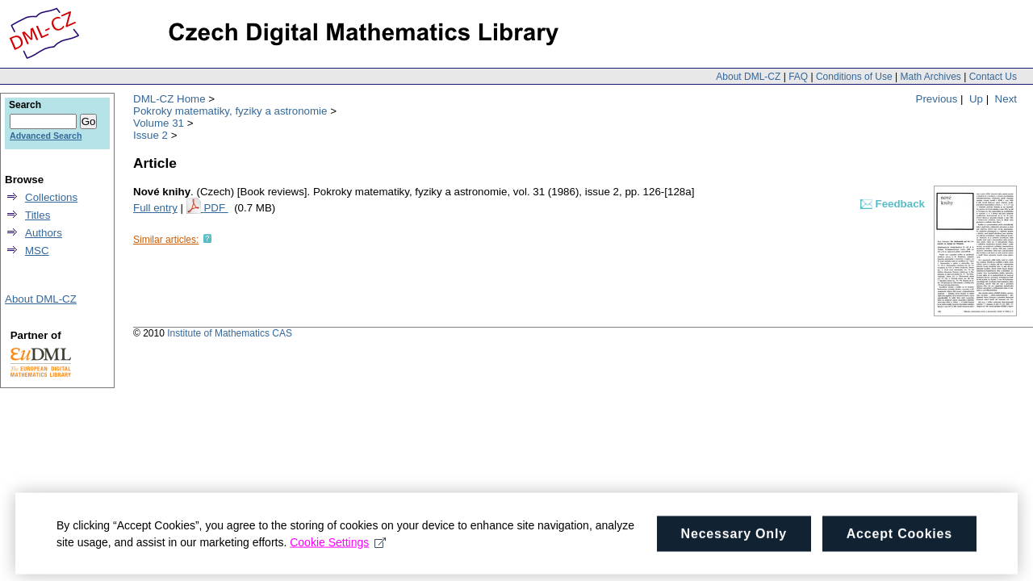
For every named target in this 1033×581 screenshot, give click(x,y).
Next (1006, 99)
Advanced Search (46, 135)
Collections (51, 197)
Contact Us (993, 76)
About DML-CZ (748, 76)
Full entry (155, 208)
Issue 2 (150, 135)
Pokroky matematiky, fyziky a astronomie (230, 111)
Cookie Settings (338, 553)
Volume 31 (158, 123)
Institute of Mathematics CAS (229, 333)
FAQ (798, 76)
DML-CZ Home (169, 99)
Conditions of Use (854, 76)
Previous (937, 99)
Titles (37, 215)
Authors (43, 233)
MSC (37, 251)
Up (976, 99)
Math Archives (930, 76)
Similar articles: (166, 239)
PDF (215, 208)
